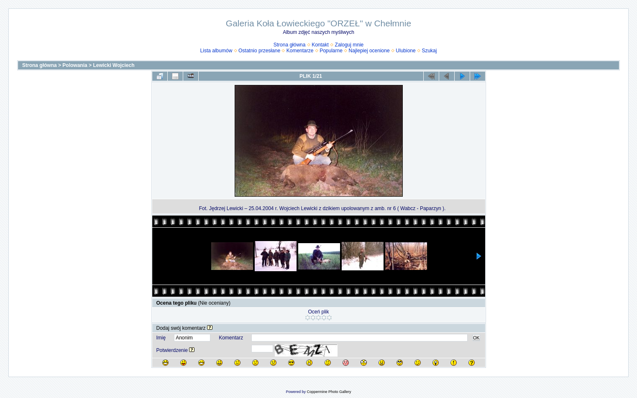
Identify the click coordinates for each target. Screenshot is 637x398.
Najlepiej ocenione (369, 51)
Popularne (331, 51)
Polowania (74, 65)
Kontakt (320, 45)
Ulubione (405, 51)
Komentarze (300, 51)
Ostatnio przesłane (259, 51)
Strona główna (290, 45)
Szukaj (429, 51)
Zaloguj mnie (349, 45)
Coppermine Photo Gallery (329, 392)
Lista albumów (216, 51)
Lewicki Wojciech (113, 65)
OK (476, 337)
